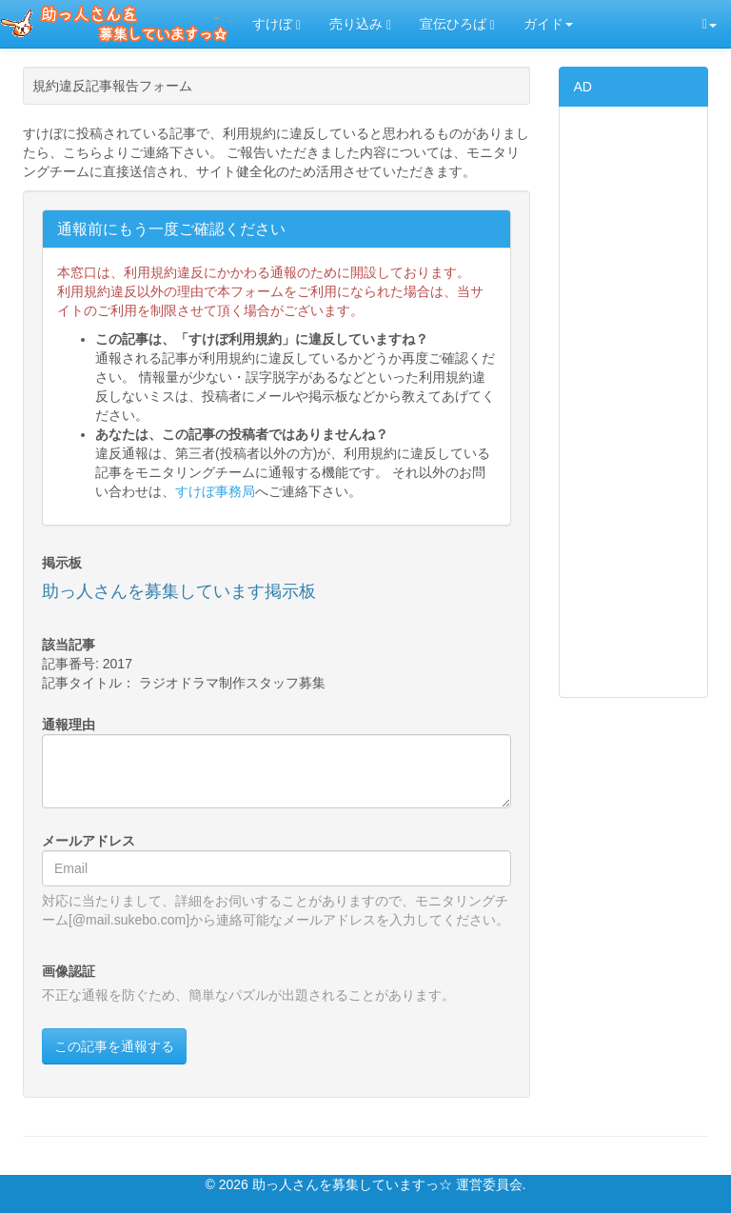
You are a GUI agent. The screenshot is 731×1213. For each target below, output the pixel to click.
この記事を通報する (114, 1046)
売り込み (360, 24)
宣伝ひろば (457, 24)
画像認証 (68, 971)
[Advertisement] (634, 401)
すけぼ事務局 (215, 491)
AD (583, 86)
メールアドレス (88, 840)
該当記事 (68, 644)
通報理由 (68, 724)
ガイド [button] (548, 23)
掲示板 (62, 562)
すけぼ (276, 24)
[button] (709, 25)
